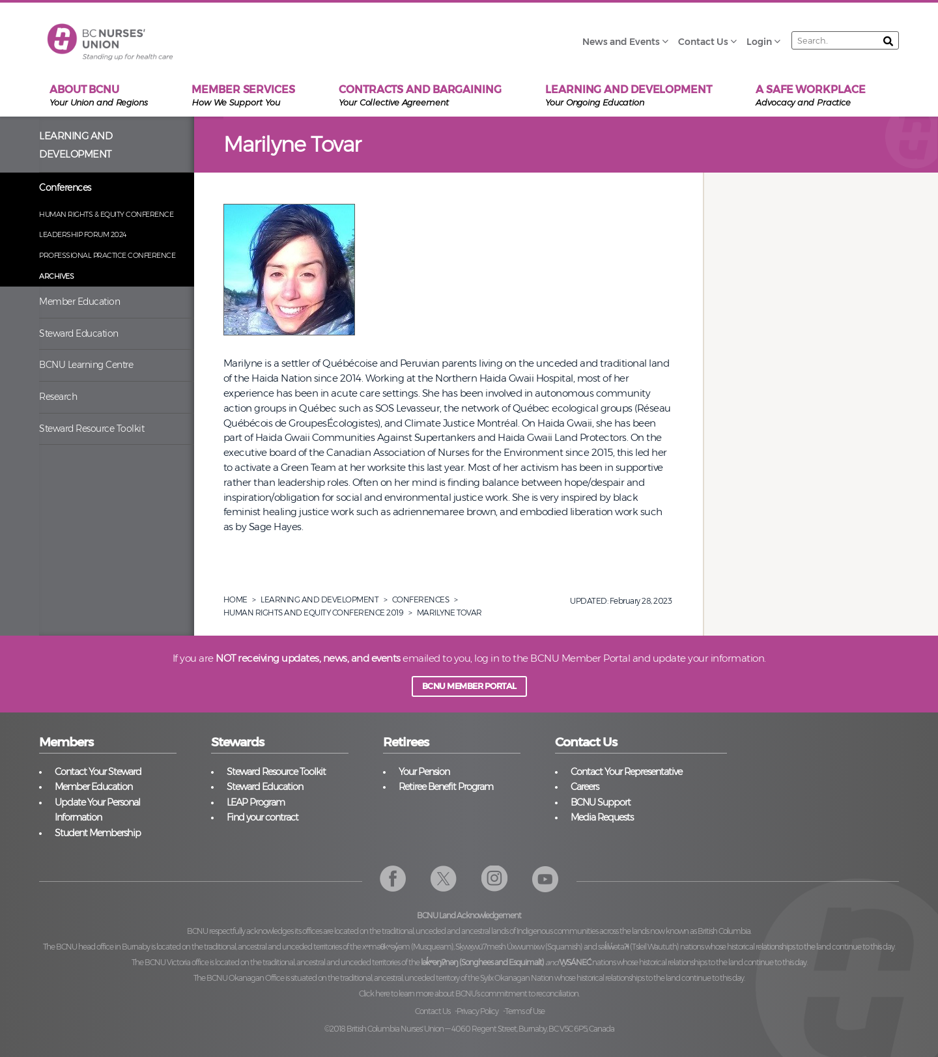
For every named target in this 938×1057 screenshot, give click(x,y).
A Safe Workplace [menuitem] (810, 96)
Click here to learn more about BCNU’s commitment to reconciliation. (469, 993)
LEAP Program (256, 802)
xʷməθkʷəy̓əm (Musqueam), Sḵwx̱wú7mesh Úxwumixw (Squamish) (472, 946)
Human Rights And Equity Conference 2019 (313, 612)
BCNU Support (601, 802)
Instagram (494, 879)
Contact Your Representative (626, 772)
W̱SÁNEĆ (575, 962)
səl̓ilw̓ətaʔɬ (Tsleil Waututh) (638, 946)
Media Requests (602, 817)
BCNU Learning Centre (86, 365)
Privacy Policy (477, 1011)
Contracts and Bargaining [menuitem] (420, 96)
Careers (585, 787)
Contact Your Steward (98, 772)
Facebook (393, 879)
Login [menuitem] (759, 42)
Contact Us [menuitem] (703, 42)
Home (235, 599)
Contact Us (432, 1011)
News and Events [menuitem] (621, 42)
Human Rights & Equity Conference (106, 214)
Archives (56, 276)
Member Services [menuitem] (243, 96)
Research (58, 396)
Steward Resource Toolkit (91, 428)
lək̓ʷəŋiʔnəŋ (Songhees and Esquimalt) (482, 962)
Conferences (65, 187)
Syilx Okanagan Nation (516, 978)
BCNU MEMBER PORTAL (469, 686)
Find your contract (262, 817)
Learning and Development (75, 145)
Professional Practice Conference (107, 255)
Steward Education (79, 333)
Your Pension (424, 772)
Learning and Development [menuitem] (628, 96)
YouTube (545, 879)
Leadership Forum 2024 (82, 234)
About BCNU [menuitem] (99, 96)
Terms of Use (525, 1011)
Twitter (444, 879)
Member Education (79, 301)
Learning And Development (319, 599)
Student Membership (98, 833)
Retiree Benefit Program (446, 787)
